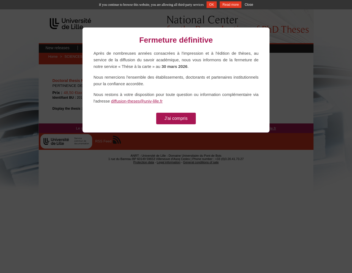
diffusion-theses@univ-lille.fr (137, 101)
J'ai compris (176, 118)
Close (249, 5)
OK (211, 5)
